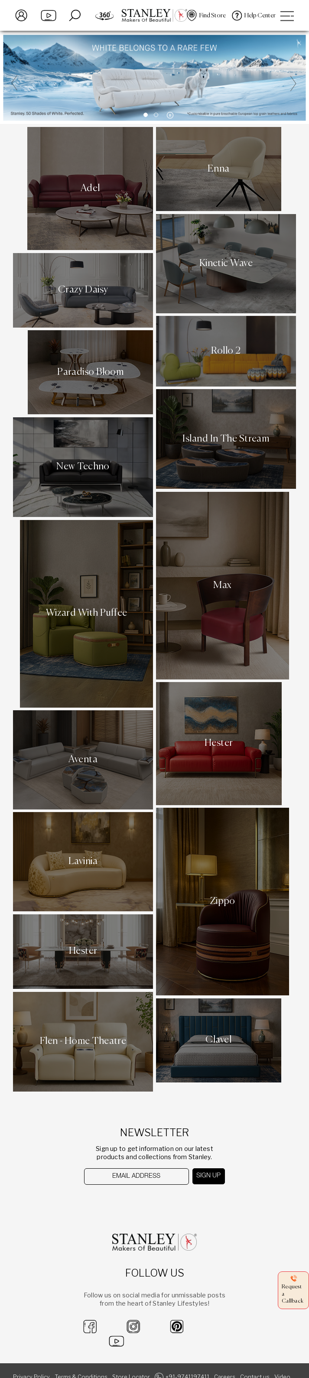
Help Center (260, 16)
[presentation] (129, 1202)
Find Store (212, 16)
